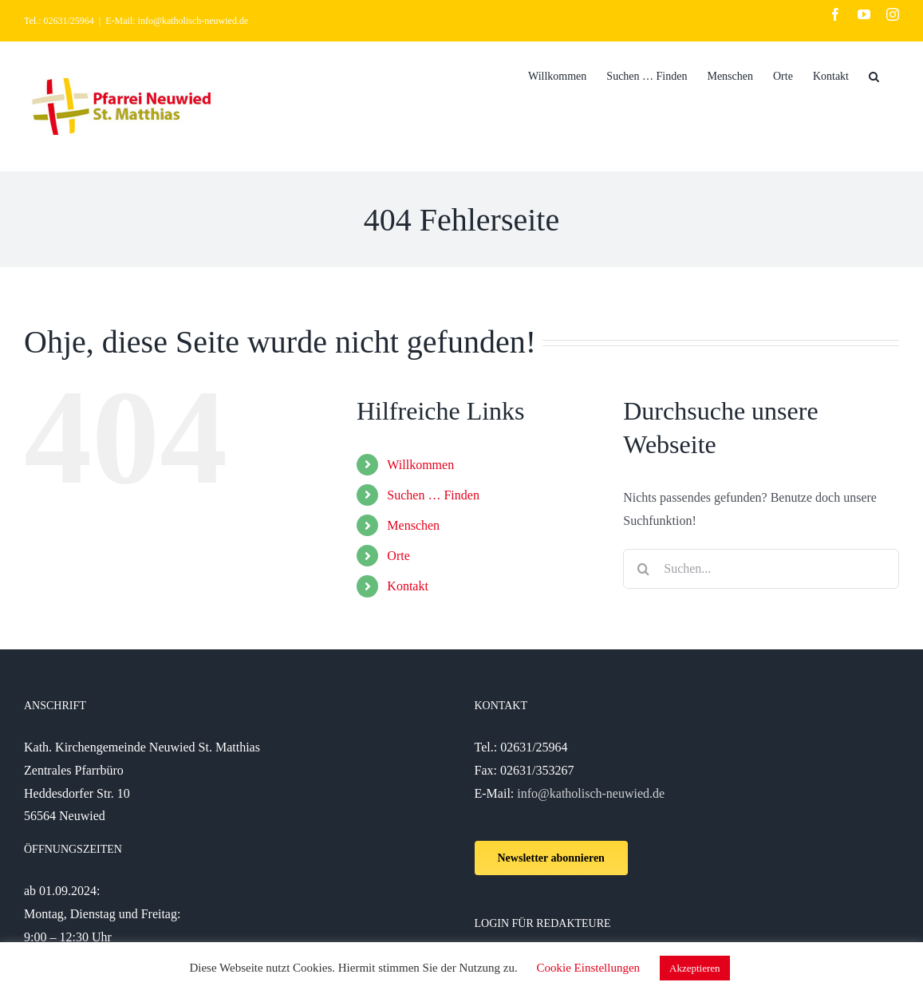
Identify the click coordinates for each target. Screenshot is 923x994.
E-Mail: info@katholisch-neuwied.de (176, 20)
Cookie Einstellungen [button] (589, 967)
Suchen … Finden (433, 495)
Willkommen (420, 464)
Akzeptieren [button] (694, 968)
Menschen (413, 525)
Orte (398, 555)
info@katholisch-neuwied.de (591, 793)
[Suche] (874, 74)
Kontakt (407, 586)
